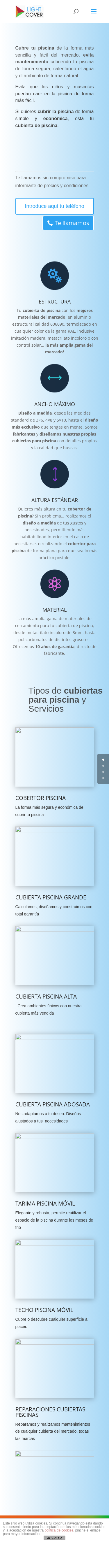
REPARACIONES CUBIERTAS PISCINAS (50, 1412)
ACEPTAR (54, 1538)
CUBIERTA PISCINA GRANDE (50, 897)
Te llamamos (55, 223)
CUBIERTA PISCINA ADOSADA (52, 1104)
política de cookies (58, 1530)
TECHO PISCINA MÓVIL (44, 1310)
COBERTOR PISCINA (40, 798)
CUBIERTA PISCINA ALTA (46, 996)
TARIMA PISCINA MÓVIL (45, 1203)
